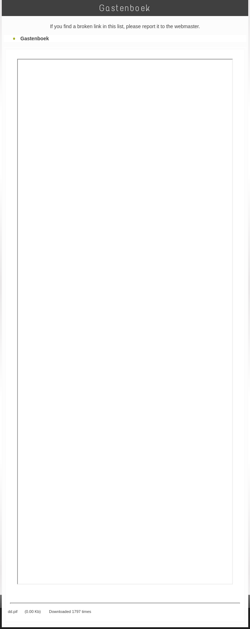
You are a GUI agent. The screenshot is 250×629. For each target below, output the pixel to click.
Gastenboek (34, 38)
